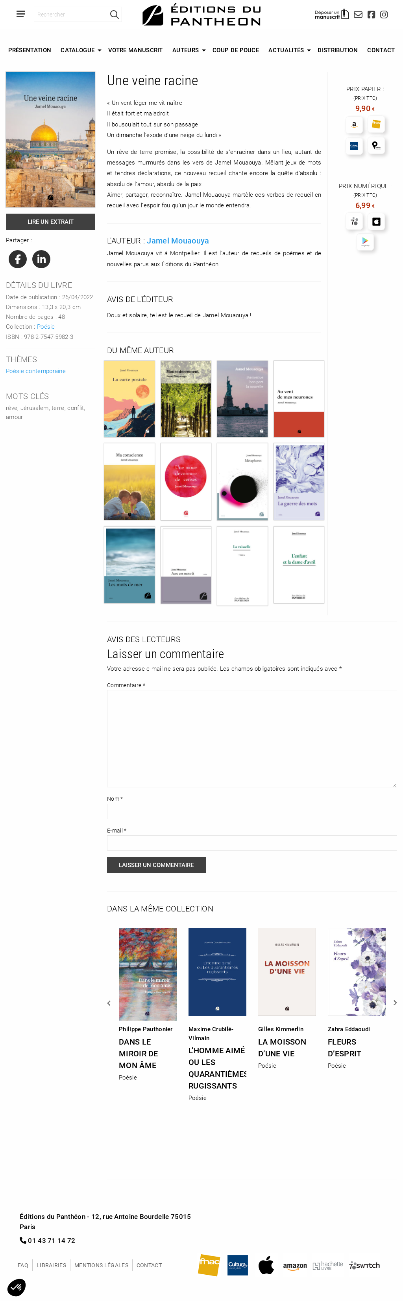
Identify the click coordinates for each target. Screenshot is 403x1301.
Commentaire (126, 685)
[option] (148, 1002)
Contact (381, 50)
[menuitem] (29, 50)
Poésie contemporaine (36, 371)
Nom (115, 798)
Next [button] (394, 1003)
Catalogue (77, 50)
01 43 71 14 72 (48, 1240)
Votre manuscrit (135, 50)
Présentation (30, 50)
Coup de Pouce (236, 50)
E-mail (116, 830)
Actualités (286, 50)
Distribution (338, 50)
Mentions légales (101, 1265)
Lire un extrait (51, 221)
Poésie (46, 326)
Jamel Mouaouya (178, 240)
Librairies (51, 1265)
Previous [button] (109, 1003)
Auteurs (185, 50)
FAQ (23, 1265)
